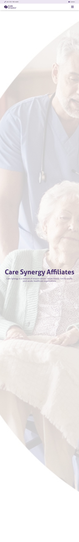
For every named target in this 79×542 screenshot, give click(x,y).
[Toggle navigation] (72, 6)
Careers (71, 2)
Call (11, 2)
